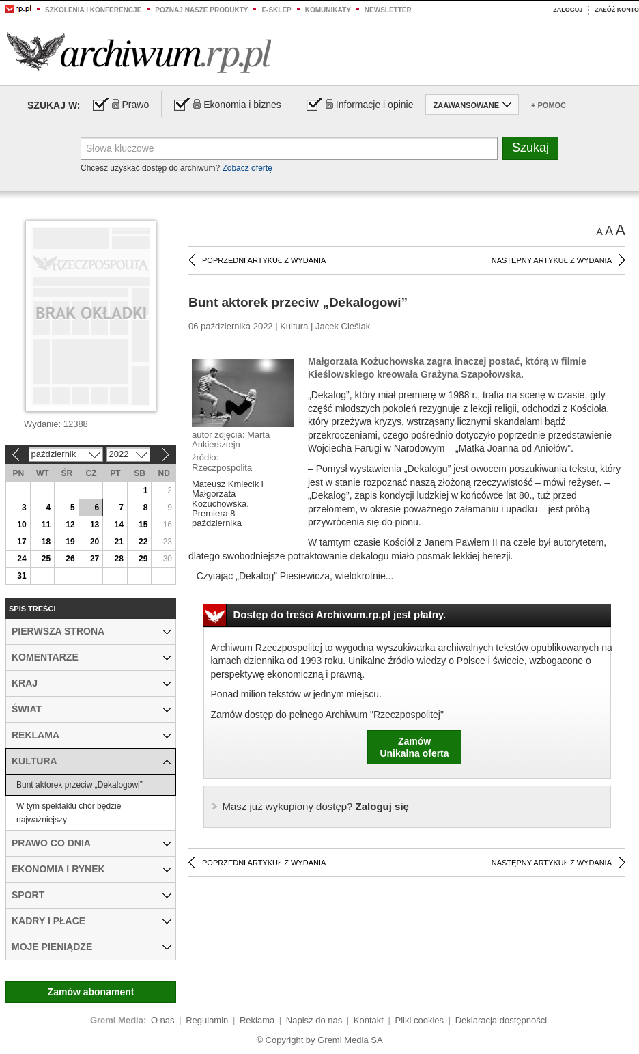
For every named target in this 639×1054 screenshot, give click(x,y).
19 (70, 541)
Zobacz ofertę (247, 168)
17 (21, 541)
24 (21, 559)
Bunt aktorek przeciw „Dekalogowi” (79, 785)
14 (118, 524)
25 (46, 559)
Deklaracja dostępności (501, 1020)
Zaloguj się (316, 806)
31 (21, 576)
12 (70, 524)
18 (46, 541)
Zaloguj (567, 9)
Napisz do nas (314, 1020)
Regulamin (207, 1020)
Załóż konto (617, 9)
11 (46, 524)
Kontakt (369, 1020)
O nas (163, 1020)
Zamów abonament (91, 991)
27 (94, 559)
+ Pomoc (548, 105)
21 (118, 541)
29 (143, 559)
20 (94, 541)
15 (143, 524)
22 (143, 541)
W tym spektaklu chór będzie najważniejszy (68, 812)
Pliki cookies (419, 1020)
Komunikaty (328, 10)
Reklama (257, 1020)
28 (118, 559)
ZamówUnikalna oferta (414, 747)
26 (70, 559)
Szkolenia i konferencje (93, 10)
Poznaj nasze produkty (201, 10)
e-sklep (276, 10)
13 (94, 524)
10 (21, 524)
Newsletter (388, 10)
